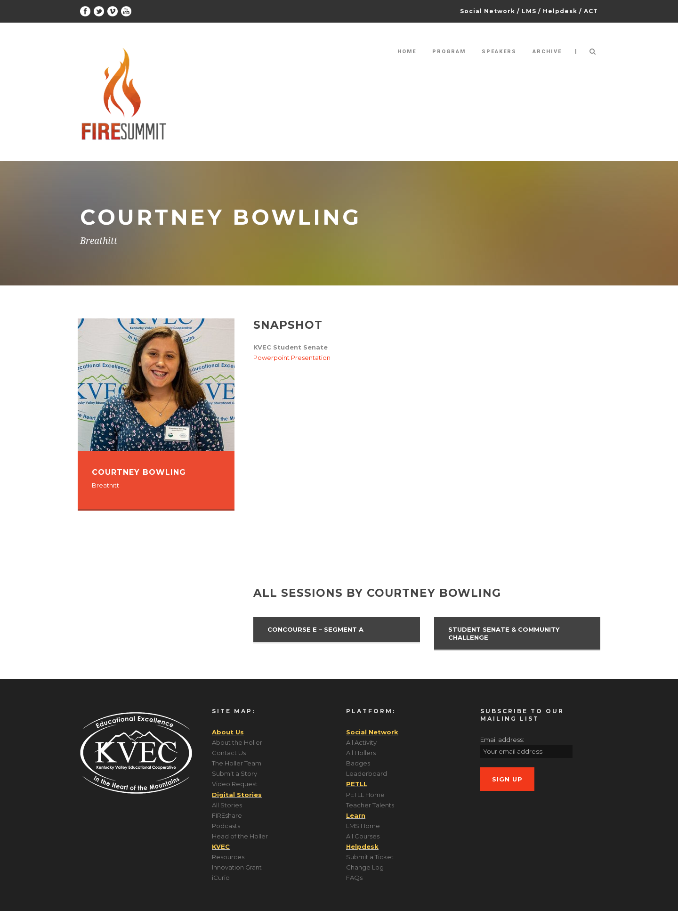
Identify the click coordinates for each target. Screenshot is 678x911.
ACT (591, 11)
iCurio (221, 877)
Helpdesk (560, 11)
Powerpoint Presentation (292, 357)
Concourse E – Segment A (315, 629)
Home (406, 52)
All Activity (361, 742)
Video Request (235, 784)
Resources (228, 857)
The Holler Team (236, 763)
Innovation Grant (237, 867)
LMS (529, 11)
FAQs (354, 877)
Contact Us (229, 752)
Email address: (502, 739)
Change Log (365, 867)
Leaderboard (366, 773)
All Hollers (361, 752)
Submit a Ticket (370, 857)
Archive (547, 52)
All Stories (227, 805)
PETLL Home (365, 794)
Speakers (499, 52)
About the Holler (237, 742)
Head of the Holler (240, 836)
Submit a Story (234, 773)
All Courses (362, 836)
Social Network (487, 11)
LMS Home (363, 826)
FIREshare (227, 815)
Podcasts (226, 826)
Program (449, 52)
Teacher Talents (370, 805)
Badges (358, 763)
